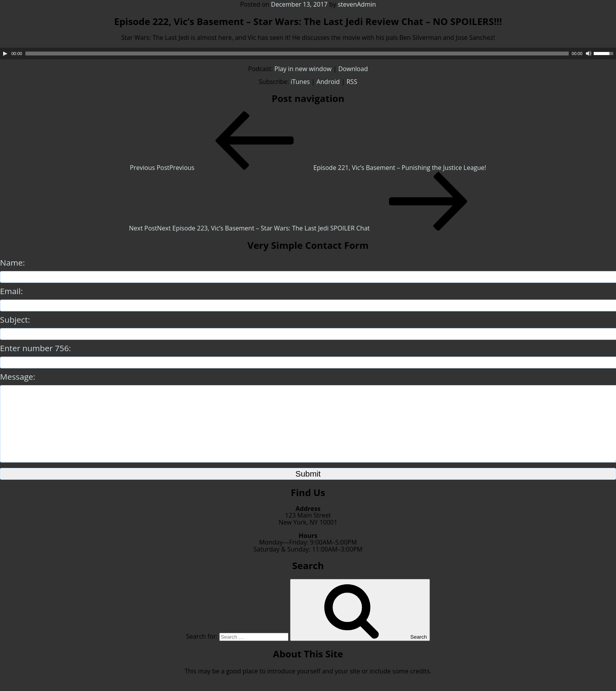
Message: (17, 376)
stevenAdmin (357, 4)
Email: (11, 291)
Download (353, 68)
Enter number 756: (35, 348)
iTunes (300, 81)
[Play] (5, 53)
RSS (351, 81)
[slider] (297, 53)
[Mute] (589, 53)
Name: (12, 262)
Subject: (15, 319)
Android (328, 81)
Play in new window (302, 68)
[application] (308, 53)
